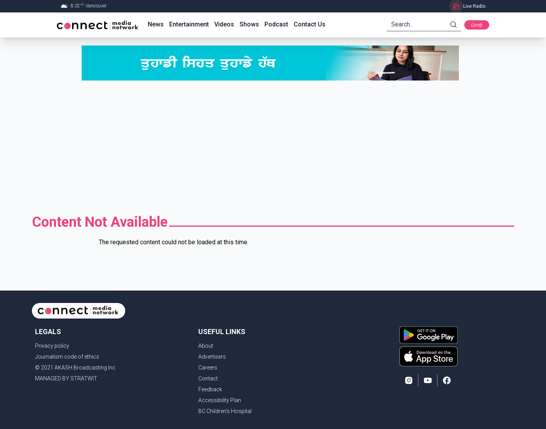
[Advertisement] (273, 147)
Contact (208, 378)
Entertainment (189, 24)
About (205, 346)
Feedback (210, 389)
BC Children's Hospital (225, 411)
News (156, 24)
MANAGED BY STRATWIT (66, 378)
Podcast (276, 24)
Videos (224, 24)
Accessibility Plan (219, 400)
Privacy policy (52, 346)
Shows (249, 24)
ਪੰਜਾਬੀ (477, 25)
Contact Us (310, 24)
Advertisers (212, 357)
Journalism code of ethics (67, 357)
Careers (207, 367)
